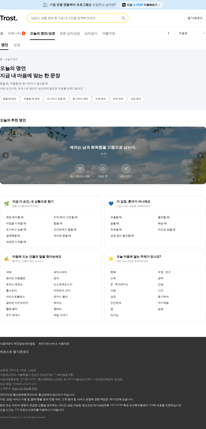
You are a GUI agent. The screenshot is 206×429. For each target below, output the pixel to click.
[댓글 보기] (103, 171)
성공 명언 (136, 98)
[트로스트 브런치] (192, 344)
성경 (16, 45)
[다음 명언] (200, 155)
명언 (4, 45)
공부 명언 (118, 98)
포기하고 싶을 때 (56, 98)
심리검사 (90, 33)
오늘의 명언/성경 (42, 33)
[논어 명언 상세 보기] (103, 149)
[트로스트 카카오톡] (202, 344)
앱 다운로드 (195, 18)
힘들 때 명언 (9, 98)
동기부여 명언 (80, 98)
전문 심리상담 (70, 33)
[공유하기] (126, 171)
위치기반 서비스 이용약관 (53, 343)
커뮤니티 (16, 33)
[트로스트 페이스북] (172, 344)
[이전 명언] (5, 155)
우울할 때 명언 (32, 98)
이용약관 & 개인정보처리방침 (18, 343)
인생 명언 (100, 98)
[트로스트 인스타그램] (182, 344)
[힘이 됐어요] (80, 171)
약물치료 (108, 33)
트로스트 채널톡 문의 (24, 388)
